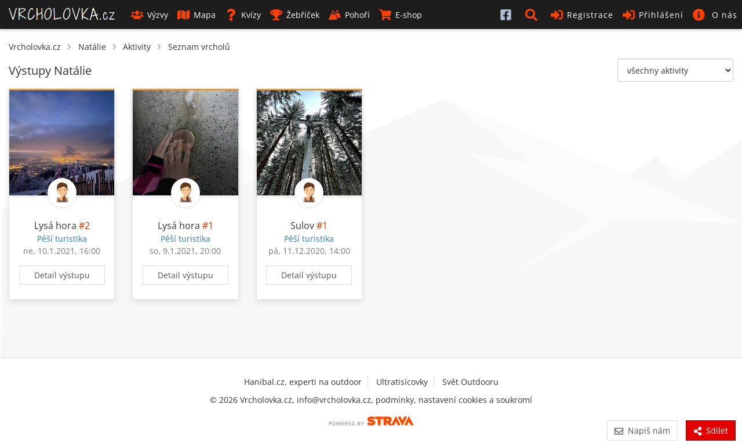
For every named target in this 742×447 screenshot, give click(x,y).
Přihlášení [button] (653, 15)
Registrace (582, 15)
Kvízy (243, 15)
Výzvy (149, 15)
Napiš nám (642, 430)
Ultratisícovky (402, 381)
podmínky (395, 399)
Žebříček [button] (294, 15)
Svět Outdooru (470, 381)
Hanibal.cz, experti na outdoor (303, 381)
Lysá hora (55, 225)
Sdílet (710, 430)
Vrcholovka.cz (35, 46)
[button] (533, 14)
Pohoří (349, 15)
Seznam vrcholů (199, 46)
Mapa (196, 15)
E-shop (400, 15)
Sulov (302, 225)
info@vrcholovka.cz (334, 399)
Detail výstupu (62, 275)
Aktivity (137, 46)
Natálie (92, 46)
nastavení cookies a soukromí (475, 399)
